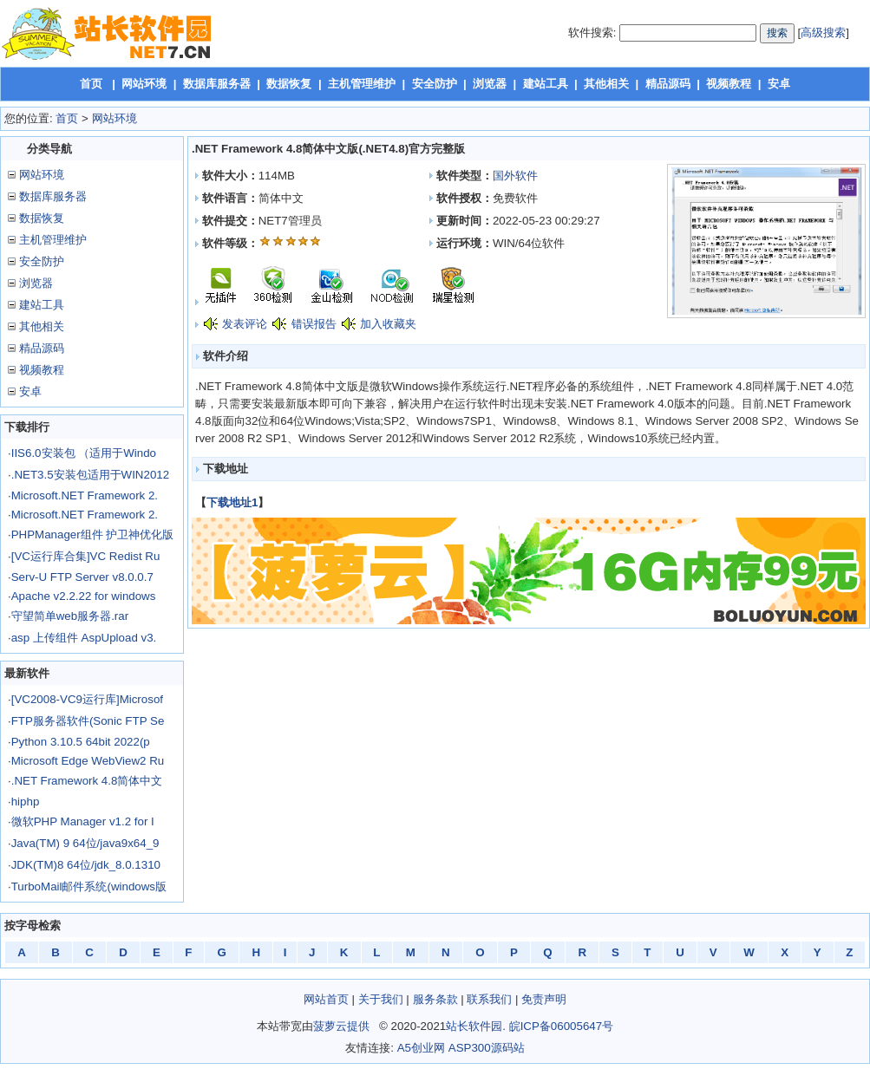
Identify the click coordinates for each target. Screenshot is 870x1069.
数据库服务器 (217, 83)
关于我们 (380, 999)
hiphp (25, 801)
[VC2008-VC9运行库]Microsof (87, 699)
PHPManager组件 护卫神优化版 (92, 534)
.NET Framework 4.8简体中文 (87, 780)
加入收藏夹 (388, 323)
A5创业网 (421, 1047)
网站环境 (144, 83)
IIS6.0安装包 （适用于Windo (83, 453)
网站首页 (326, 999)
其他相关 (606, 83)
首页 (91, 83)
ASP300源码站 (486, 1047)
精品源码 (667, 83)
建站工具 (545, 83)
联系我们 (489, 999)
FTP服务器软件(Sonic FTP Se (88, 720)
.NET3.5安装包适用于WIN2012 (90, 474)
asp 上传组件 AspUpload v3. (84, 637)
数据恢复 (288, 83)
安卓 (779, 83)
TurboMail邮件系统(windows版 (89, 886)
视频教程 (728, 83)
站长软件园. (476, 1026)
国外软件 (515, 175)
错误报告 (314, 323)
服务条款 (435, 999)
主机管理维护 (362, 83)
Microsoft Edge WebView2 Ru (88, 760)
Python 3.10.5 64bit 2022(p (80, 741)
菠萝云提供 (341, 1026)
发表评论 (244, 323)
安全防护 (434, 83)
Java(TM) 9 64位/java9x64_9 (85, 843)
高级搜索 (823, 32)
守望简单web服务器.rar (69, 615)
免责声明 (543, 999)
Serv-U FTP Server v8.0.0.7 (82, 576)
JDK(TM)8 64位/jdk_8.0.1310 (85, 864)
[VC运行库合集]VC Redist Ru (85, 556)
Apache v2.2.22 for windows (83, 596)
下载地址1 (232, 502)
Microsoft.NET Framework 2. (84, 495)
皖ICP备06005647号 (561, 1026)
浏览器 (490, 83)
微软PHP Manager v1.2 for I (82, 821)
